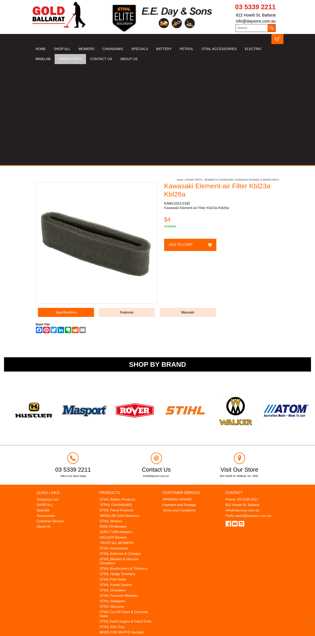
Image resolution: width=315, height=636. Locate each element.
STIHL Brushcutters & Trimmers (123, 467)
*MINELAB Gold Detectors (119, 414)
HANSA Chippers (112, 542)
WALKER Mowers (113, 436)
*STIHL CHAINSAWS (115, 404)
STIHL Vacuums (111, 505)
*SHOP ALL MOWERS (116, 441)
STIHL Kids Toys (112, 525)
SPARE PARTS (70, 59)
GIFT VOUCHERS (113, 558)
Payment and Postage (179, 404)
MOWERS (86, 49)
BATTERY (164, 49)
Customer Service (50, 420)
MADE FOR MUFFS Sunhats (121, 531)
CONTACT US (101, 59)
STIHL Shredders (112, 489)
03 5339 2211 (255, 7)
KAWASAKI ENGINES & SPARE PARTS (257, 78)
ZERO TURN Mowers (115, 431)
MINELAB (43, 59)
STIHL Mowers (110, 420)
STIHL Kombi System (115, 483)
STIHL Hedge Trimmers (117, 473)
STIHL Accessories (113, 447)
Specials (43, 409)
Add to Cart (181, 143)
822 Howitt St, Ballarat (256, 15)
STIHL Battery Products (117, 398)
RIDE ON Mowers (113, 425)
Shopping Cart (47, 398)
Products (109, 391)
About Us (44, 425)
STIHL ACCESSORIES (219, 49)
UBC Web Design (51, 630)
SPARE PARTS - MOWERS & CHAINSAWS (209, 78)
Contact (234, 391)
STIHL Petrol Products (116, 409)
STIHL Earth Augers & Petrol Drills (125, 520)
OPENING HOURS (177, 398)
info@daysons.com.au (256, 21)
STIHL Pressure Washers (118, 494)
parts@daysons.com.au (253, 414)
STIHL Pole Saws (112, 478)
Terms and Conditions (179, 409)
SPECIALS (139, 49)
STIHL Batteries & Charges (119, 452)
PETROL (186, 49)
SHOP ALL (62, 49)
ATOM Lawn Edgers (114, 536)
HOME (41, 49)
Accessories (46, 414)
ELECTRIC (253, 49)
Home (180, 78)
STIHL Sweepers (112, 500)
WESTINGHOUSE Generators (122, 547)
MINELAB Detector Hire (117, 553)
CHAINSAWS (112, 49)
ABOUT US (129, 59)
